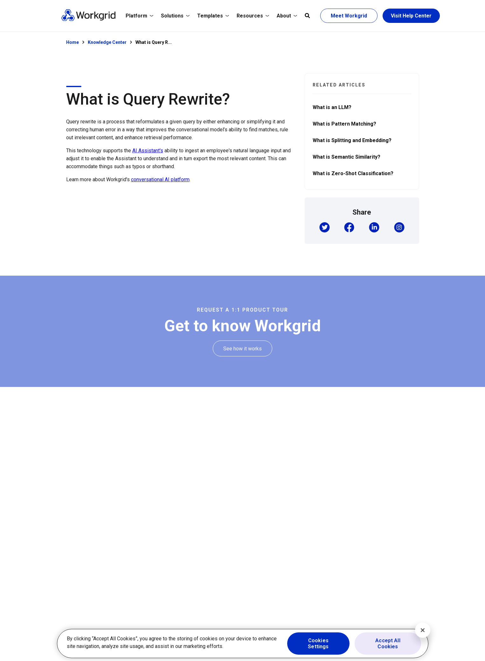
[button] (324, 228)
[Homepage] (88, 20)
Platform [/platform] (139, 16)
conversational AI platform (160, 179)
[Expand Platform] (139, 16)
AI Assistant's (147, 151)
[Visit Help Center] (411, 16)
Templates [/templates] (213, 16)
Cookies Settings (318, 643)
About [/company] (287, 16)
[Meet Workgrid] (349, 16)
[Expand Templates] (213, 16)
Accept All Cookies (387, 643)
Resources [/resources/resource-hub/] (253, 16)
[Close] (422, 630)
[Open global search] (307, 16)
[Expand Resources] (253, 16)
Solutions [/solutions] (175, 16)
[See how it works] (242, 348)
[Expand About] (287, 16)
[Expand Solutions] (175, 16)
